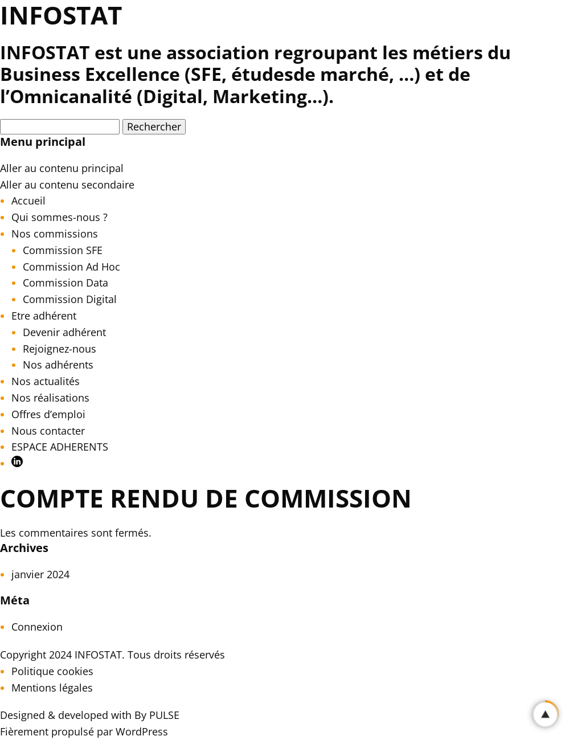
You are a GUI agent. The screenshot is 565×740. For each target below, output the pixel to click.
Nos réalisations (50, 397)
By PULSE (156, 715)
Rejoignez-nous (59, 348)
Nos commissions (54, 233)
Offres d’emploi (48, 414)
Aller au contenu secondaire (67, 184)
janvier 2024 (40, 574)
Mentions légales (52, 687)
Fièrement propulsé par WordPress (84, 731)
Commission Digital (70, 299)
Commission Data (65, 282)
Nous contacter (48, 431)
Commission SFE (63, 250)
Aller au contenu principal (62, 168)
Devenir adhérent (64, 332)
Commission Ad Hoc (71, 266)
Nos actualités (45, 381)
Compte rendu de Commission (206, 498)
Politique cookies (52, 671)
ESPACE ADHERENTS (59, 446)
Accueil (28, 200)
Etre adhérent (43, 315)
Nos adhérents (58, 364)
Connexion (37, 626)
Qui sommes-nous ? (59, 217)
